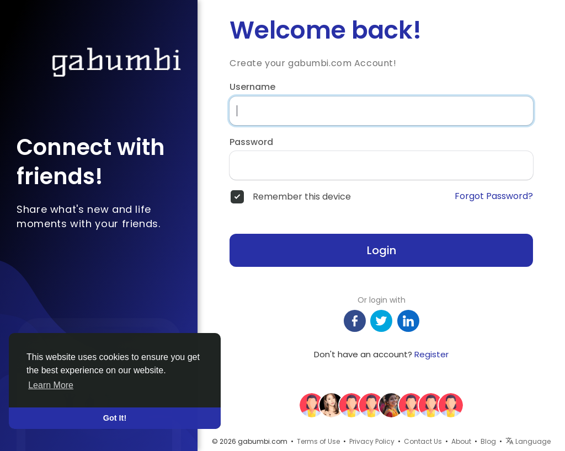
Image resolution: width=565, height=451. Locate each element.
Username (252, 87)
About (461, 441)
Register (431, 354)
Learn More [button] (50, 385)
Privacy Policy (372, 441)
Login (381, 250)
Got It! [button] (114, 418)
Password (251, 142)
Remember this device (302, 197)
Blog (488, 441)
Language (528, 441)
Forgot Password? (494, 196)
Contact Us (423, 441)
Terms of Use (318, 441)
